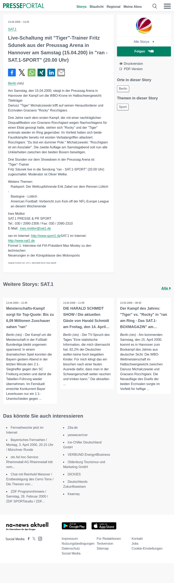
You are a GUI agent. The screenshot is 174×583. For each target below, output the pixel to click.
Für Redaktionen (109, 538)
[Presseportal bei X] (33, 539)
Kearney (74, 494)
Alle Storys (144, 41)
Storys (81, 6)
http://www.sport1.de (46, 236)
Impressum (70, 538)
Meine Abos (133, 6)
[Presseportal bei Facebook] (27, 539)
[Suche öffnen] (154, 6)
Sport (123, 107)
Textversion (105, 543)
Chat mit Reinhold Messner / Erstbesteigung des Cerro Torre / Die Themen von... (29, 479)
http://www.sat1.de (21, 240)
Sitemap (103, 548)
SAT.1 (12, 29)
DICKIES (74, 474)
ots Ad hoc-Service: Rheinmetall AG (29, 462)
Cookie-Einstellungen (147, 548)
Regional (114, 6)
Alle (166, 288)
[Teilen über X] (22, 72)
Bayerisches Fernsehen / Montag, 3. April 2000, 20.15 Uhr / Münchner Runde (29, 444)
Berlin (12, 83)
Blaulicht (97, 6)
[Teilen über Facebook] (12, 72)
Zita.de (73, 427)
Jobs (135, 543)
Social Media (71, 553)
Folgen (144, 51)
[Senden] (61, 72)
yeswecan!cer (78, 435)
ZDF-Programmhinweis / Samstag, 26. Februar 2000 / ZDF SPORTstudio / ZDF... (27, 496)
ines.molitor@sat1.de (35, 228)
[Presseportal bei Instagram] (39, 538)
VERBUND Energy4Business (89, 454)
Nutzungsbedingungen (78, 543)
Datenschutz (71, 548)
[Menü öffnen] (167, 6)
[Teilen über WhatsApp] (31, 72)
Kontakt (137, 538)
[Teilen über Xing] (41, 72)
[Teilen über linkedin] (51, 72)
